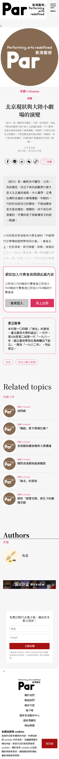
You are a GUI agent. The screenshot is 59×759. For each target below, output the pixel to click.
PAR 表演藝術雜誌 (30, 684)
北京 (6, 252)
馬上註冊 (42, 303)
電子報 (29, 710)
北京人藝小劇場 (27, 362)
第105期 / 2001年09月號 (29, 150)
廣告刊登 (30, 705)
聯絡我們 (30, 700)
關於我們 (30, 695)
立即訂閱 (30, 646)
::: (45, 5)
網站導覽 (30, 725)
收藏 (49, 161)
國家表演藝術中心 (30, 715)
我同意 (49, 743)
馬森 (33, 147)
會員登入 (17, 303)
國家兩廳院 (29, 720)
